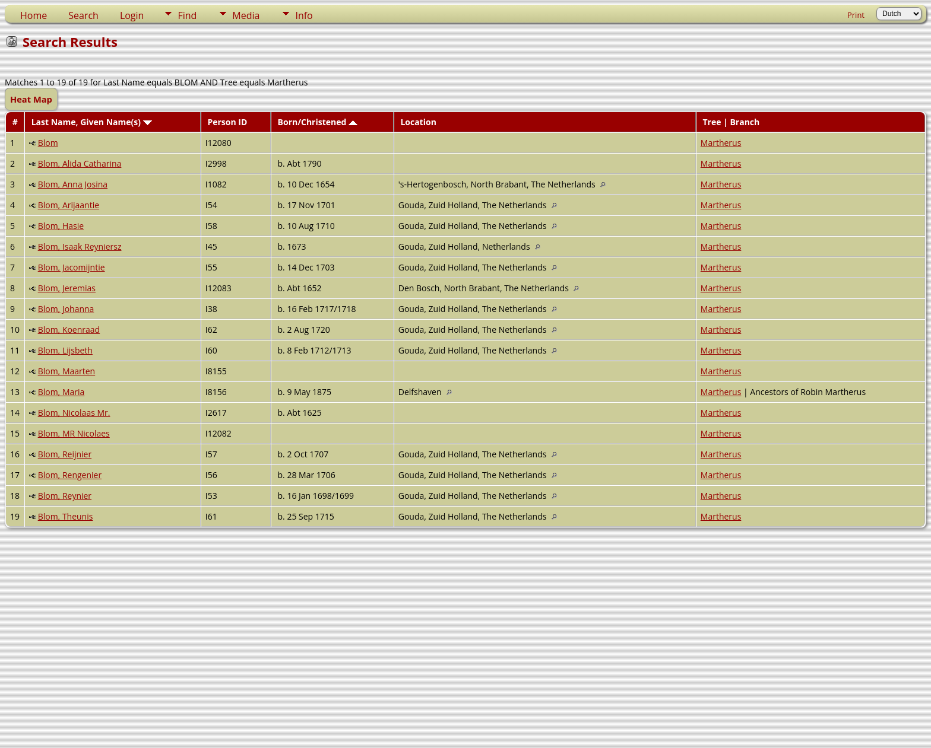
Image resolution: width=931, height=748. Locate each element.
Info (303, 15)
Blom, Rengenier (70, 474)
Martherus (721, 142)
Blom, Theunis (65, 516)
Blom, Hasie (61, 225)
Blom (48, 142)
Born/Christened (317, 122)
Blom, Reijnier (65, 454)
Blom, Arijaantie (68, 205)
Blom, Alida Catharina (80, 163)
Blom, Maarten (67, 371)
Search (83, 15)
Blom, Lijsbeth (65, 350)
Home (33, 15)
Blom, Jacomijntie (71, 267)
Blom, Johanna (66, 308)
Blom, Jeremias (67, 288)
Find (187, 15)
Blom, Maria (61, 391)
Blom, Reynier (64, 495)
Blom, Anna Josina (72, 184)
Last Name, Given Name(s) (91, 122)
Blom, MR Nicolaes (74, 433)
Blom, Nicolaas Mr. (74, 412)
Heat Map (31, 99)
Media (245, 15)
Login (132, 15)
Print (855, 14)
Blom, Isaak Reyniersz (80, 246)
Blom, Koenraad (69, 329)
